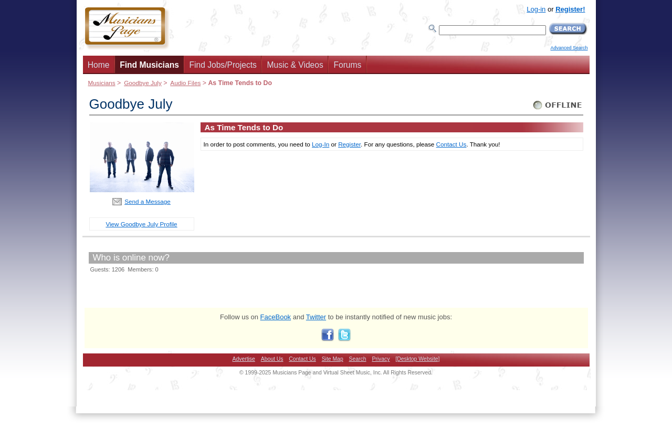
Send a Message (147, 201)
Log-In (320, 144)
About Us (272, 359)
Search (357, 359)
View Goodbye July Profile (141, 224)
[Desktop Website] (417, 359)
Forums (347, 64)
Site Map (332, 359)
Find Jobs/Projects (223, 64)
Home (99, 64)
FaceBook (275, 317)
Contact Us (451, 144)
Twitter (316, 317)
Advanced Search (568, 47)
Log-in (536, 9)
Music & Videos (295, 64)
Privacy (381, 359)
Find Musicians (149, 64)
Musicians (102, 82)
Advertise (244, 359)
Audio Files (185, 82)
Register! (570, 9)
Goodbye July (143, 82)
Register (349, 144)
